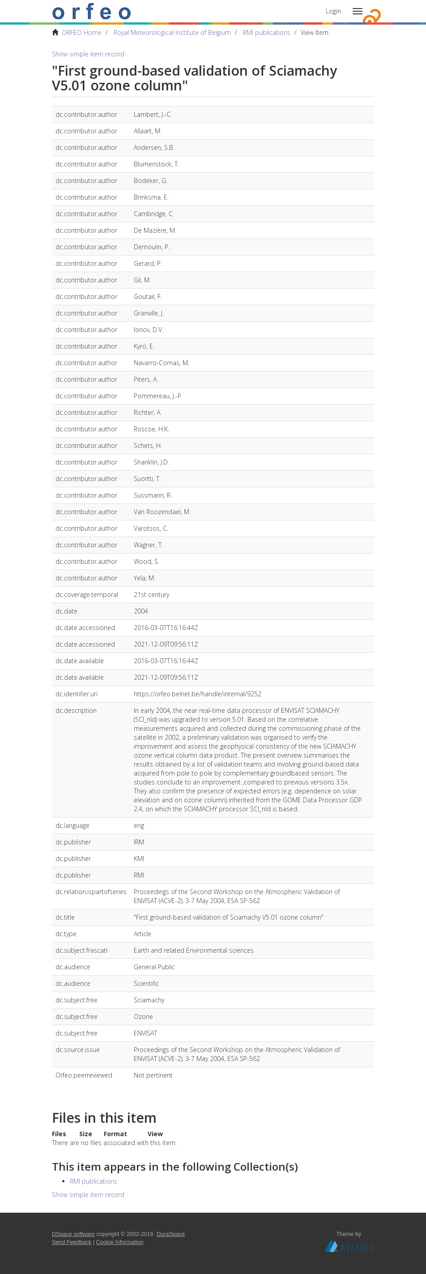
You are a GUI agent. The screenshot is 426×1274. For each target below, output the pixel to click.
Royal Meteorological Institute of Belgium (172, 32)
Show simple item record (88, 54)
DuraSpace (171, 1234)
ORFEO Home (82, 32)
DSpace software (73, 1234)
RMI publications (266, 32)
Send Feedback (71, 1242)
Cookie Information (120, 1242)
